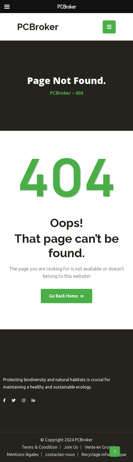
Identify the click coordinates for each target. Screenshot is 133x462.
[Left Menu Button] (6, 7)
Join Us (71, 447)
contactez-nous (60, 454)
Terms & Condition (39, 447)
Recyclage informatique (104, 454)
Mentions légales (23, 454)
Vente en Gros (98, 447)
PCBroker (38, 26)
